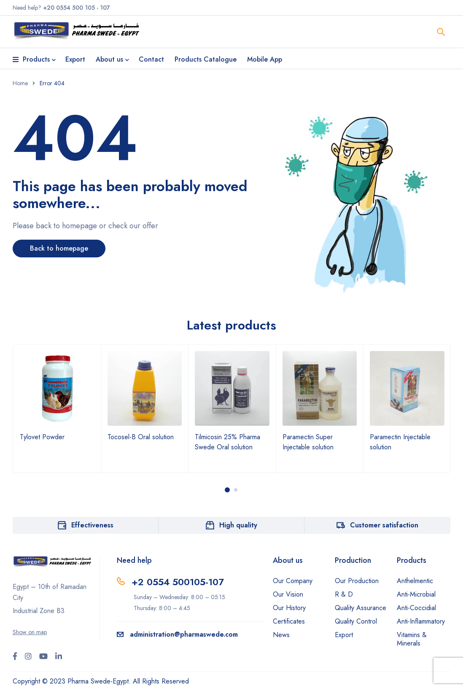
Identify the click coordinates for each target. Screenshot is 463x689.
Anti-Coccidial (416, 608)
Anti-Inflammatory (421, 621)
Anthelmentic (415, 581)
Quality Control (356, 621)
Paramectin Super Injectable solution (308, 442)
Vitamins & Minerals (412, 639)
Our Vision (288, 594)
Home (20, 83)
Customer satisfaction (384, 525)
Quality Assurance (360, 608)
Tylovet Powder (42, 437)
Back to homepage (59, 248)
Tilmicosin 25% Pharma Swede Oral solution (227, 442)
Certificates (289, 621)
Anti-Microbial (416, 594)
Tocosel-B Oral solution (141, 437)
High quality (238, 525)
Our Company (292, 581)
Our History (289, 608)
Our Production (357, 581)
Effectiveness (92, 525)
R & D (344, 594)
